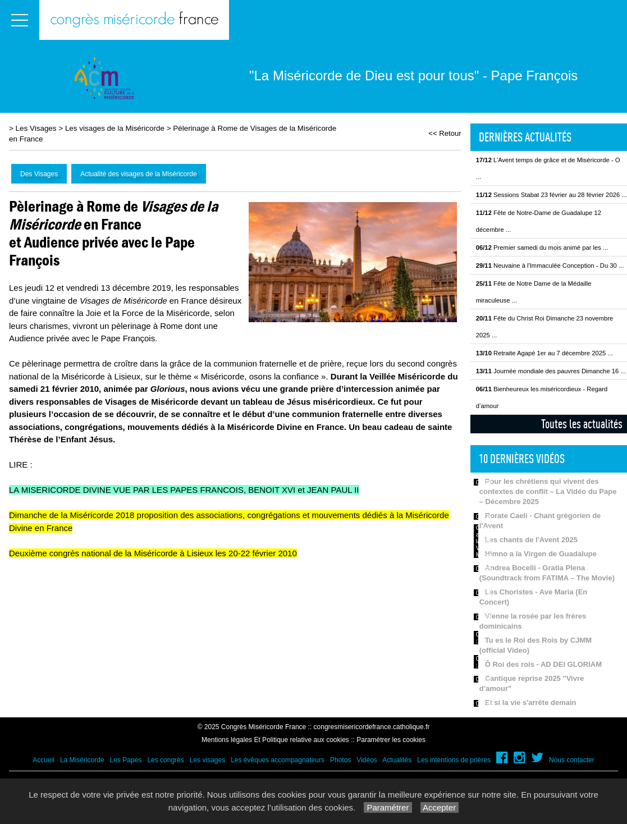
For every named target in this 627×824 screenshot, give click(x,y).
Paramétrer (387, 807)
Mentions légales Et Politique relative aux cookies (275, 740)
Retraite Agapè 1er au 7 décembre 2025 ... (544, 353)
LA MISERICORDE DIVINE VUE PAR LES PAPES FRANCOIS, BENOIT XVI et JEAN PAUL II (184, 490)
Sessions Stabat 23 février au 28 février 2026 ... (551, 194)
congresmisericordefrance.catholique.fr (372, 727)
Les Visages (36, 128)
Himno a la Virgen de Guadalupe (541, 554)
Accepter (440, 807)
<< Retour (444, 133)
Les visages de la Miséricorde (114, 128)
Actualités (396, 760)
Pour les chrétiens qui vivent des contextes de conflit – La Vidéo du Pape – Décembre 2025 (548, 491)
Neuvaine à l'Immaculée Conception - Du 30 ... (550, 265)
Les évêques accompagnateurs (277, 760)
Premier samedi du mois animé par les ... (542, 247)
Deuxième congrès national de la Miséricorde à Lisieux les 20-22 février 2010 (153, 553)
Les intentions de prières (454, 760)
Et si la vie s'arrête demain (530, 702)
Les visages (207, 760)
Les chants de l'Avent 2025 (531, 539)
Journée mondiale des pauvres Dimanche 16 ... (551, 371)
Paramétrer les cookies (390, 740)
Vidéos (366, 760)
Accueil (43, 760)
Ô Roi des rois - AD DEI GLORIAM (543, 664)
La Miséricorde (82, 760)
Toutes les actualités (582, 423)
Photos (340, 760)
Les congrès (165, 760)
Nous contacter (571, 760)
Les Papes (126, 760)
